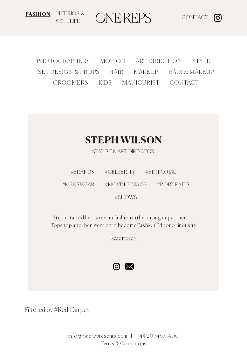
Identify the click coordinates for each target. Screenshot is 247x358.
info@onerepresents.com (98, 336)
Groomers (70, 83)
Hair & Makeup (191, 72)
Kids (105, 83)
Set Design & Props (68, 72)
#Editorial (161, 172)
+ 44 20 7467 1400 (157, 336)
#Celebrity (120, 172)
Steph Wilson (123, 140)
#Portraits (173, 185)
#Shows (126, 197)
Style (201, 61)
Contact (195, 17)
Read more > (123, 238)
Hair (116, 72)
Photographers (63, 61)
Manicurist (141, 83)
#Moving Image (126, 185)
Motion (113, 61)
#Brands (83, 172)
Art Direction (159, 61)
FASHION (38, 14)
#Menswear (78, 185)
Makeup (146, 72)
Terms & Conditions (123, 344)
